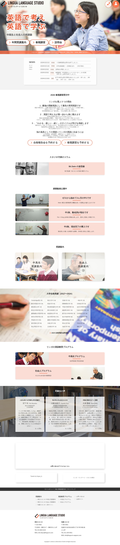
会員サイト (79, 500)
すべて (30, 66)
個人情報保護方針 (60, 489)
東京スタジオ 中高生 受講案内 (47, 500)
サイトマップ (71, 489)
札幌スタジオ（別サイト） (46, 506)
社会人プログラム (65, 503)
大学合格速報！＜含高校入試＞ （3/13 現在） (62, 67)
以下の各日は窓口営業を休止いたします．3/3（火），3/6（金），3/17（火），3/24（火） (65, 80)
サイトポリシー (49, 489)
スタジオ (34, 52)
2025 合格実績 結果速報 (59, 333)
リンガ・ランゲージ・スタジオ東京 (83, 479)
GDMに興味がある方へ (81, 52)
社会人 (30, 70)
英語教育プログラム (51, 52)
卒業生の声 (61, 52)
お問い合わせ (80, 497)
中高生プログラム (65, 500)
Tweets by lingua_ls (36, 477)
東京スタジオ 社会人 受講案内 (47, 503)
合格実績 (41, 52)
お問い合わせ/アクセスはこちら (60, 467)
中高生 (30, 68)
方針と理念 (70, 52)
